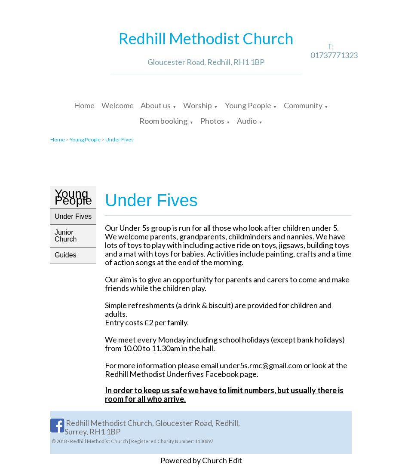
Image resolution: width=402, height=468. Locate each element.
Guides (66, 255)
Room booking (163, 120)
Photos (212, 120)
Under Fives (119, 139)
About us (156, 105)
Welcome (117, 105)
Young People (248, 105)
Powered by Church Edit (201, 460)
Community (303, 105)
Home (84, 105)
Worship (197, 105)
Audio (247, 120)
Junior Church (66, 236)
